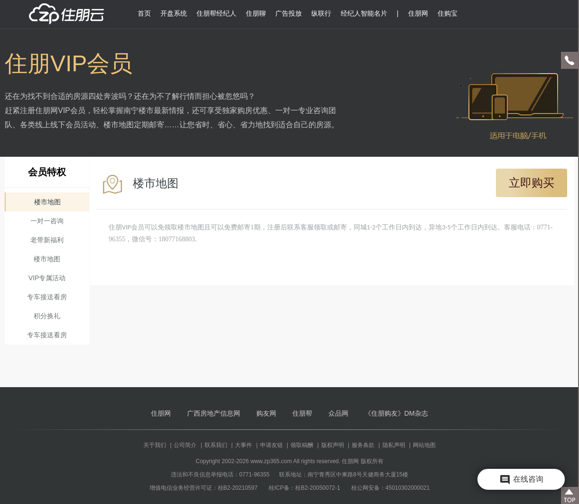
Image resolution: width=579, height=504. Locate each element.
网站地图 (424, 445)
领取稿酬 (301, 445)
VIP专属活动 (47, 278)
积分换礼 (47, 316)
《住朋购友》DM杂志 (396, 413)
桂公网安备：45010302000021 (390, 488)
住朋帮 (302, 413)
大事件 (243, 445)
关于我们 (154, 445)
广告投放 (288, 13)
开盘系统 (173, 13)
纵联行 (321, 13)
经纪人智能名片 (364, 13)
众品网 (338, 413)
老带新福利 (47, 240)
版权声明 (332, 445)
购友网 (266, 413)
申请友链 (271, 445)
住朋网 (418, 13)
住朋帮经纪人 (216, 13)
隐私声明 (394, 445)
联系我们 (216, 445)
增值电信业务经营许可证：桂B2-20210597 (203, 488)
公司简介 (185, 445)
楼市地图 (47, 202)
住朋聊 (256, 13)
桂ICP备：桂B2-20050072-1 (304, 488)
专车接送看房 (47, 297)
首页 (144, 13)
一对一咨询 (47, 221)
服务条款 (363, 445)
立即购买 (531, 182)
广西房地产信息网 (213, 413)
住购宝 (448, 13)
